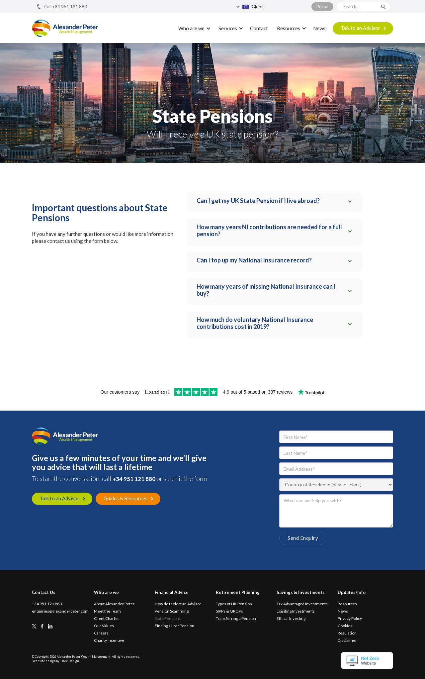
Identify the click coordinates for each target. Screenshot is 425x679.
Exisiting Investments (296, 611)
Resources (347, 604)
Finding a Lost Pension (174, 626)
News (319, 28)
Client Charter (106, 618)
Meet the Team (107, 611)
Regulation (347, 633)
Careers (101, 633)
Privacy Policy (350, 618)
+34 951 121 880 (134, 478)
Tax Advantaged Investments (302, 604)
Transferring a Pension (236, 618)
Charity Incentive (109, 640)
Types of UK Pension (234, 604)
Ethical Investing (291, 618)
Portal (322, 6)
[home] (65, 28)
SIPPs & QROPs (229, 611)
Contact (259, 28)
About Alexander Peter (114, 604)
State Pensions (168, 618)
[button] (266, 6)
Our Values (104, 626)
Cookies (345, 626)
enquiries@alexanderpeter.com (60, 611)
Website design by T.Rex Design (56, 661)
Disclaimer (347, 640)
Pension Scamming (172, 611)
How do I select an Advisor (178, 604)
